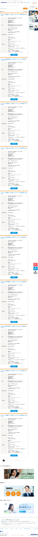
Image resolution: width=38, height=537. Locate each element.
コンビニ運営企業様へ (28, 2)
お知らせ (7, 528)
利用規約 (21, 528)
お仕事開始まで (2, 528)
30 (19, 460)
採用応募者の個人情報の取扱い (27, 528)
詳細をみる (14, 54)
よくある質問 (25, 2)
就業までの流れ (19, 2)
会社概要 (16, 528)
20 (17, 460)
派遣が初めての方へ (15, 2)
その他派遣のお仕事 (22, 2)
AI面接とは (12, 2)
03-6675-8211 (34, 3)
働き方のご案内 (10, 2)
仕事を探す (7, 2)
